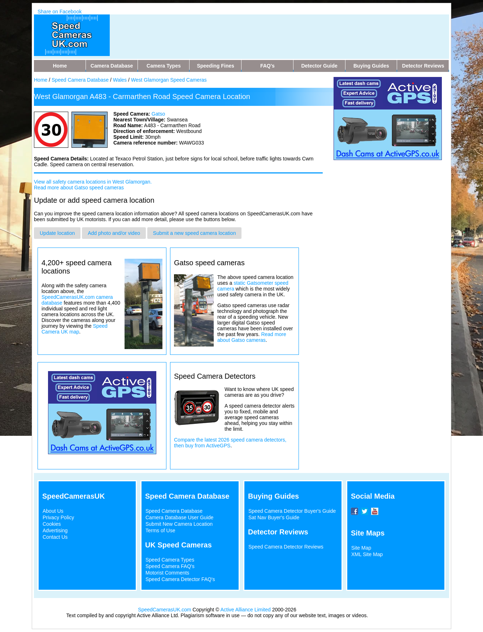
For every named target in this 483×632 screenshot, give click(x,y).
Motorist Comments (167, 573)
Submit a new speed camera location (194, 233)
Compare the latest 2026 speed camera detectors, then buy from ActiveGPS (230, 442)
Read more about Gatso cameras (251, 337)
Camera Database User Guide (179, 517)
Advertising (55, 530)
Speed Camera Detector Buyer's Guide (292, 511)
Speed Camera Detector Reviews (285, 547)
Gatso (158, 114)
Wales (120, 80)
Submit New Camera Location (179, 524)
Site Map (361, 548)
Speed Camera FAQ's (170, 566)
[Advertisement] (255, 30)
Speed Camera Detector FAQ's (180, 579)
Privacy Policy (58, 517)
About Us (53, 511)
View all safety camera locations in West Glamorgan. (93, 182)
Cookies (52, 524)
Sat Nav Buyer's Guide (273, 517)
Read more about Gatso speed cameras (79, 187)
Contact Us (55, 537)
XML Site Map (367, 554)
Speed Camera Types (169, 560)
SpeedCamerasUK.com (164, 609)
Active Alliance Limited (246, 609)
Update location (57, 233)
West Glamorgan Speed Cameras (169, 80)
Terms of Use (160, 530)
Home (40, 80)
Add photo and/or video (114, 233)
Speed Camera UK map (75, 329)
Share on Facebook (60, 11)
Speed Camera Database (80, 80)
